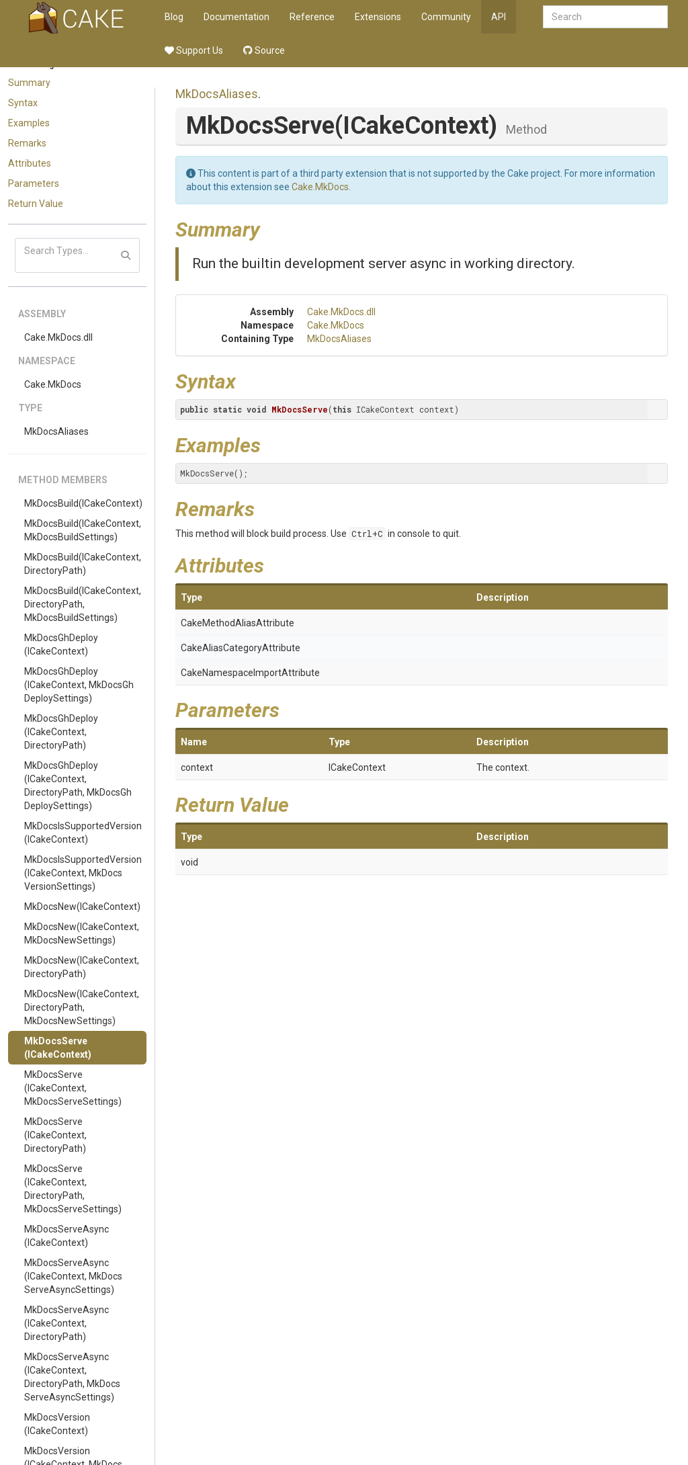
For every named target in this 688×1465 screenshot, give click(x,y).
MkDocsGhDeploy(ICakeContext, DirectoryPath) (61, 732)
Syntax (23, 102)
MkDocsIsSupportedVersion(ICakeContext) (83, 833)
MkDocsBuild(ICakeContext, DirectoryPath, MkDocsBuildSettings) (82, 604)
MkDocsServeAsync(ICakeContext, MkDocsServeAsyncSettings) (73, 1276)
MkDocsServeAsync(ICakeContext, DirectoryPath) (66, 1323)
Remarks (27, 143)
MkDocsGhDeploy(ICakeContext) (61, 644)
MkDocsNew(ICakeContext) (82, 906)
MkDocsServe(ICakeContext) (57, 1048)
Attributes (29, 163)
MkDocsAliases (56, 431)
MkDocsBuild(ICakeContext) (83, 503)
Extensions (378, 16)
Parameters (33, 183)
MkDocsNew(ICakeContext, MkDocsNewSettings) (81, 933)
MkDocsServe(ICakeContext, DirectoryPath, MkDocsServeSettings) (73, 1188)
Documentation (236, 16)
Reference (312, 16)
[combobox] (605, 16)
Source (264, 50)
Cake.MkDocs (52, 384)
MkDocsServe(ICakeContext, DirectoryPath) (55, 1135)
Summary (29, 82)
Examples (29, 123)
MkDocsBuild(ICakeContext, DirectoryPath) (82, 564)
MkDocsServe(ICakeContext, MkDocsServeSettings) (73, 1088)
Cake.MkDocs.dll (58, 337)
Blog (174, 16)
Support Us (194, 50)
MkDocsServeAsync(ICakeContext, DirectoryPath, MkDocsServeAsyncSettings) (72, 1377)
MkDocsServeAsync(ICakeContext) (66, 1236)
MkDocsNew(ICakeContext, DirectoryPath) (81, 967)
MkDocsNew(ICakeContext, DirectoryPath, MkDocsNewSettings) (81, 1007)
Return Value (35, 203)
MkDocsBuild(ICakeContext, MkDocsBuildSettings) (82, 530)
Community (446, 16)
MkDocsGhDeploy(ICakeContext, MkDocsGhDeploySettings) (79, 685)
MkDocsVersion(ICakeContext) (57, 1424)
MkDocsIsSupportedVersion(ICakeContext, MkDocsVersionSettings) (83, 873)
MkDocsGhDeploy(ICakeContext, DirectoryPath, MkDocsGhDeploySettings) (78, 785)
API (498, 16)
